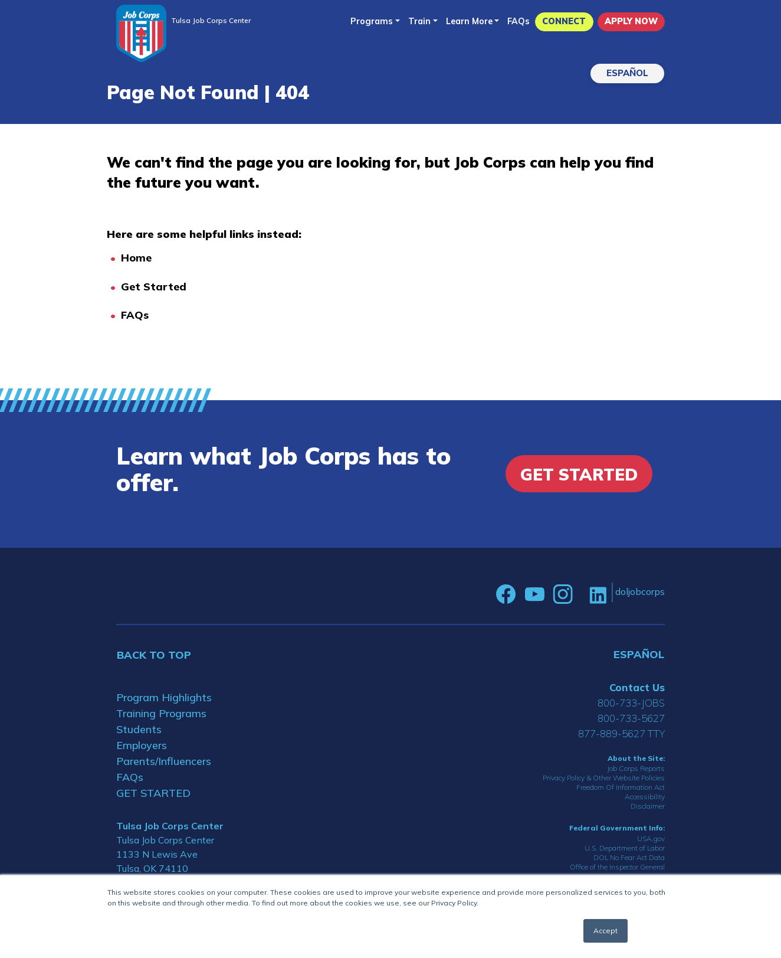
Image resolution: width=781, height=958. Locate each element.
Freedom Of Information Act (620, 787)
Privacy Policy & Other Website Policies (604, 777)
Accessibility (645, 796)
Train (419, 21)
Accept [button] (605, 930)
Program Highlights (164, 697)
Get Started (153, 286)
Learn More (469, 21)
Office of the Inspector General (617, 866)
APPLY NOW (631, 21)
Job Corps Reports (636, 768)
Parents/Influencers (163, 761)
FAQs (518, 21)
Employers (141, 745)
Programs (371, 21)
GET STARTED (153, 793)
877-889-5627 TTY (621, 733)
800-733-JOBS (631, 703)
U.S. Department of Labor (625, 847)
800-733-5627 (631, 718)
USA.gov (651, 838)
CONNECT (564, 21)
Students (139, 729)
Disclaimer (648, 806)
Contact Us (637, 687)
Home (136, 257)
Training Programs (161, 713)
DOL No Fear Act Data (629, 857)
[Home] (141, 33)
